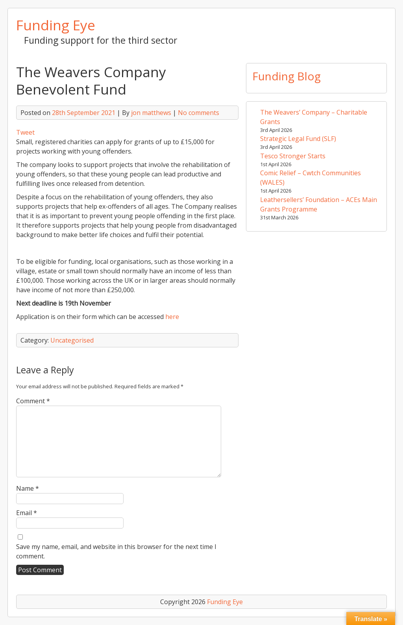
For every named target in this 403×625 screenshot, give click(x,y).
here (172, 316)
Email (26, 512)
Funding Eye (55, 24)
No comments (198, 112)
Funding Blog (286, 76)
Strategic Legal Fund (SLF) (298, 138)
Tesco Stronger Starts (292, 156)
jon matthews (151, 112)
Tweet (25, 132)
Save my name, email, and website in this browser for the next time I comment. (116, 551)
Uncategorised (72, 340)
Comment (33, 401)
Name (27, 488)
